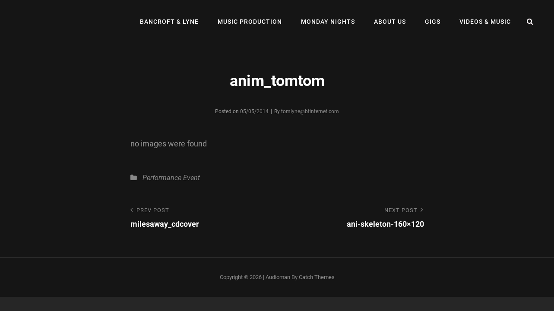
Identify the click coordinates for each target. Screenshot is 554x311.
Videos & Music (485, 21)
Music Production (250, 21)
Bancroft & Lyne (169, 21)
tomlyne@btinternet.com (310, 111)
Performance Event (171, 178)
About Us (390, 21)
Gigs (432, 21)
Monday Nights (328, 21)
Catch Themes (317, 277)
